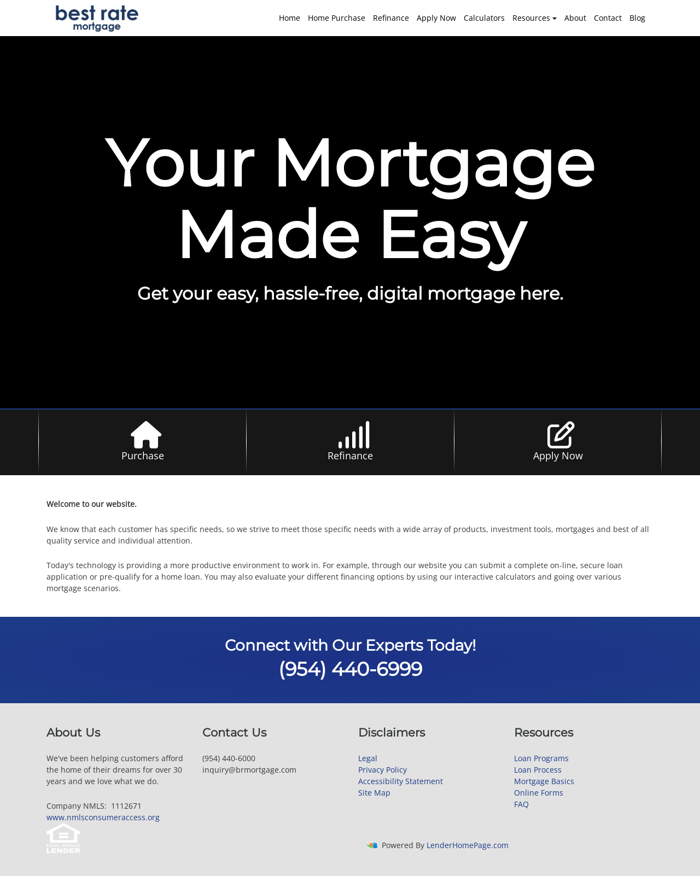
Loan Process (538, 769)
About (575, 18)
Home (289, 18)
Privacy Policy (382, 769)
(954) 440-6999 (350, 669)
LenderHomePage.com (468, 845)
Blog (637, 18)
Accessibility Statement (400, 781)
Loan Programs (541, 758)
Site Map (374, 792)
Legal (367, 758)
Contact (608, 18)
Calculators (484, 18)
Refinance (391, 18)
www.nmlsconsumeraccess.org (103, 817)
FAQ (521, 804)
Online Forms (538, 792)
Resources (531, 18)
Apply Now (436, 18)
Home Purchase (336, 18)
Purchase (142, 455)
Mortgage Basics (544, 781)
